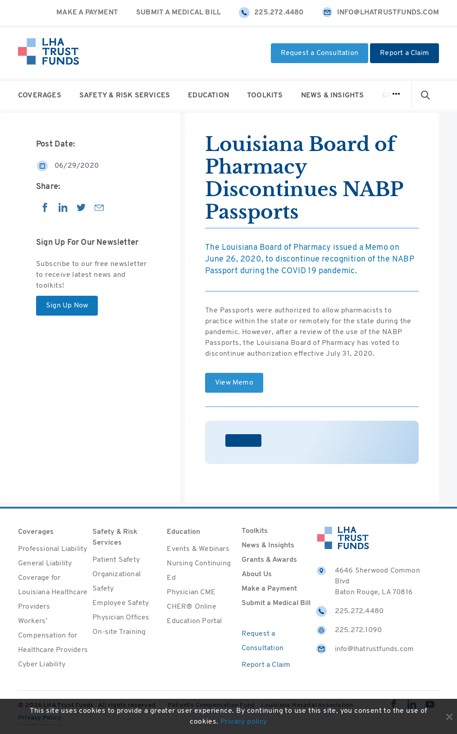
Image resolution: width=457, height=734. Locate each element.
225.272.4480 (271, 12)
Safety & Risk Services (124, 95)
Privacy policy (243, 721)
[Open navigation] (396, 95)
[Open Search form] (425, 95)
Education (208, 95)
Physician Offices (120, 617)
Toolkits (265, 95)
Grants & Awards (269, 560)
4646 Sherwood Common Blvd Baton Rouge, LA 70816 (368, 580)
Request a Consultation (319, 53)
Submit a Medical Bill (178, 12)
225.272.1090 (349, 630)
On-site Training (119, 632)
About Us (257, 574)
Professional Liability (52, 549)
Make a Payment (87, 12)
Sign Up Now (67, 305)
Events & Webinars (198, 549)
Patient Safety (116, 560)
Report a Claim (404, 53)
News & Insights (332, 95)
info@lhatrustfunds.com (380, 12)
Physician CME (191, 592)
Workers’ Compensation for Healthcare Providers (53, 636)
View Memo (234, 382)
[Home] (48, 53)
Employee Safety (120, 603)
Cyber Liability (41, 664)
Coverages (39, 95)
